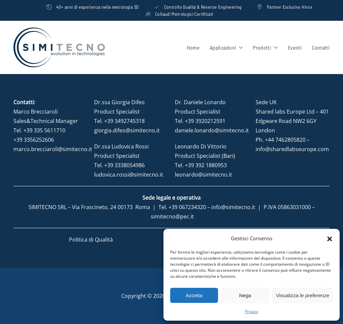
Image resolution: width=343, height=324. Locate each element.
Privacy (251, 311)
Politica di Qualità (91, 239)
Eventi (295, 47)
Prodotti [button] (265, 47)
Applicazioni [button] (226, 47)
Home (193, 47)
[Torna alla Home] (59, 47)
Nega (245, 295)
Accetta (194, 295)
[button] (329, 238)
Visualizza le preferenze (302, 295)
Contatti (321, 47)
